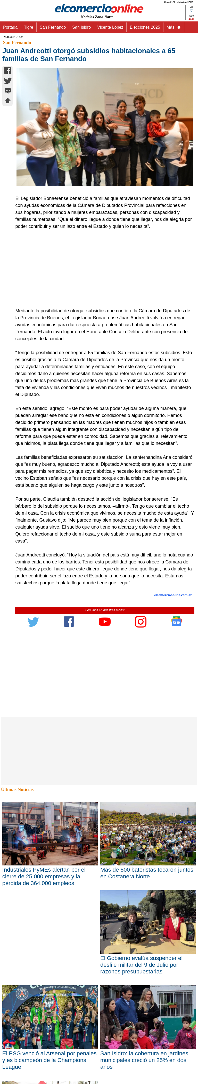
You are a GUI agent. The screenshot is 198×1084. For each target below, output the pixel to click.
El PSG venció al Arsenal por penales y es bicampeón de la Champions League (49, 1060)
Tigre (28, 27)
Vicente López (110, 27)
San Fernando (53, 27)
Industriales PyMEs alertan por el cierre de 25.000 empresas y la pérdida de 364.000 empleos (44, 876)
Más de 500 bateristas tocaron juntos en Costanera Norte (146, 873)
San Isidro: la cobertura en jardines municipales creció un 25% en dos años (144, 1060)
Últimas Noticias (17, 789)
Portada (10, 27)
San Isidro (81, 27)
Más (174, 27)
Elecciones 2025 (145, 27)
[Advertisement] (102, 269)
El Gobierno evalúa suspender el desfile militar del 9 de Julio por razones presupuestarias (141, 965)
